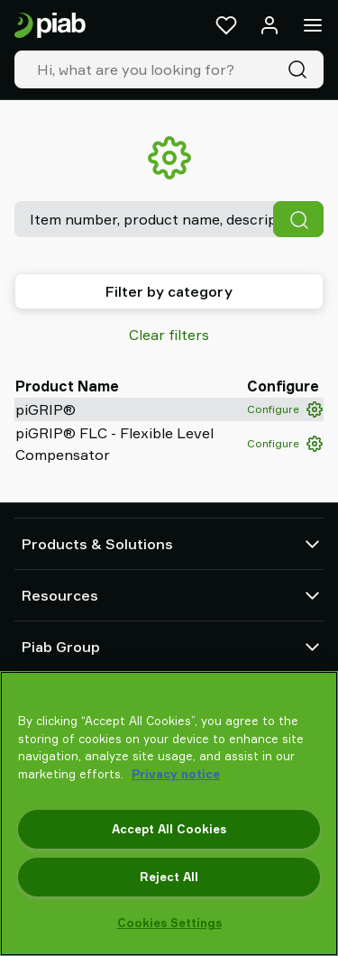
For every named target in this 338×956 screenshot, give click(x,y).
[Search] (301, 69)
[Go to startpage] (50, 26)
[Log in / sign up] (269, 25)
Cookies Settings (169, 922)
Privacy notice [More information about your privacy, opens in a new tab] (176, 774)
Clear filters (169, 335)
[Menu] (312, 25)
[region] (169, 813)
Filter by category (169, 291)
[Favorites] (226, 25)
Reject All (169, 876)
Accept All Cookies (169, 829)
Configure (285, 409)
